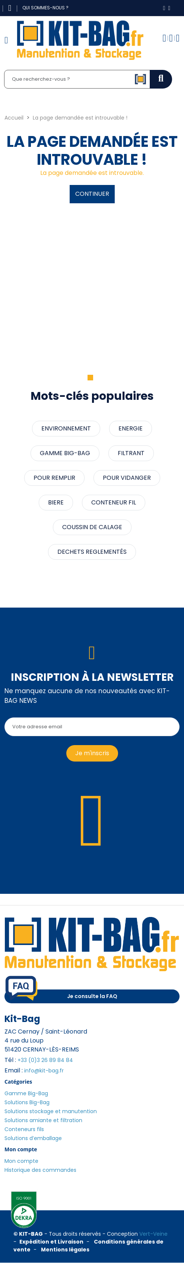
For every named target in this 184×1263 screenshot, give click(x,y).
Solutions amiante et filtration (43, 1120)
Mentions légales (65, 1249)
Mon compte (21, 1161)
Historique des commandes (40, 1170)
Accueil (13, 117)
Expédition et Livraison (51, 1241)
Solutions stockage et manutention (50, 1111)
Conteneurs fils (24, 1129)
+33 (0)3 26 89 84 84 (45, 1060)
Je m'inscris (92, 753)
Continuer (92, 193)
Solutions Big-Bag (27, 1102)
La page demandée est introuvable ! (80, 117)
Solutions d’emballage (33, 1138)
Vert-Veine (153, 1234)
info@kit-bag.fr (44, 1070)
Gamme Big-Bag (26, 1093)
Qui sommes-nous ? (45, 7)
